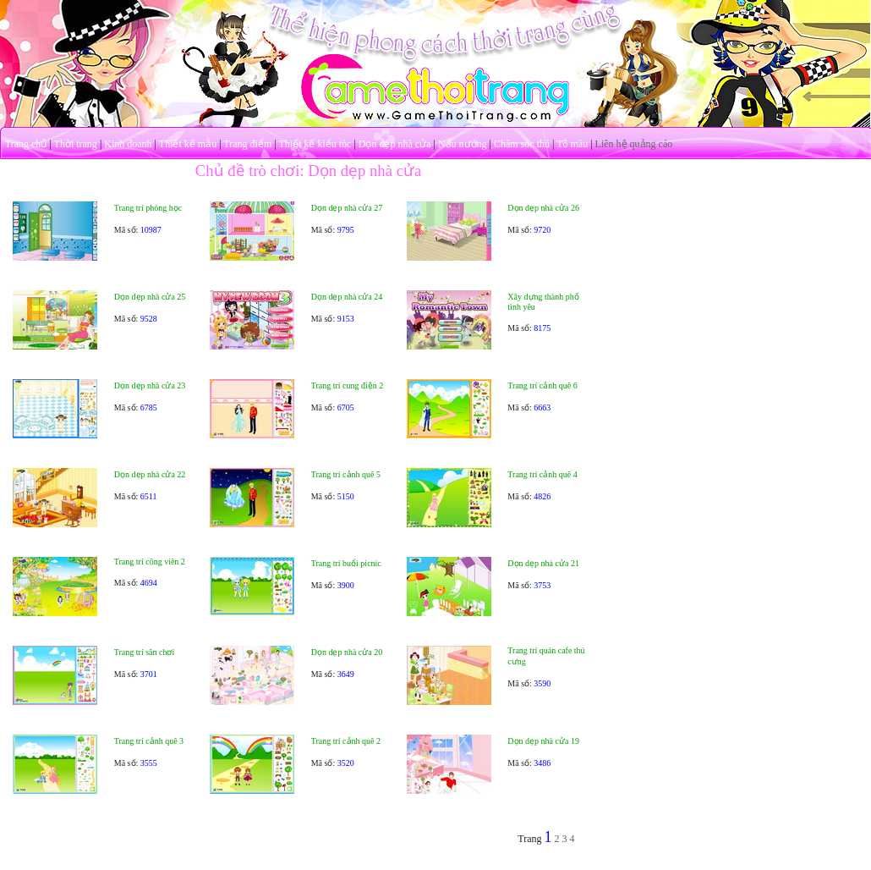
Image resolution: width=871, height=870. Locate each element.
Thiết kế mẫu (187, 144)
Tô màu (572, 144)
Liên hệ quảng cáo (634, 144)
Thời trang (75, 144)
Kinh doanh (127, 144)
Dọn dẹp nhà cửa (395, 144)
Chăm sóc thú (522, 144)
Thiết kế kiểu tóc (314, 144)
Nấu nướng (462, 144)
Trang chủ (26, 144)
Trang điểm (247, 144)
